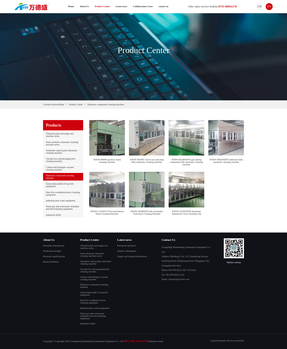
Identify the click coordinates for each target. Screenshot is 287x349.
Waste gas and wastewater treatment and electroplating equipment (62, 207)
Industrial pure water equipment (60, 200)
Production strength (52, 251)
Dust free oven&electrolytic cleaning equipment (63, 193)
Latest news (121, 6)
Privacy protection (235, 340)
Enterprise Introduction (53, 245)
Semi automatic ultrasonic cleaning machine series (62, 143)
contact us (163, 6)
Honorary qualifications (54, 256)
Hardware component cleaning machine (60, 176)
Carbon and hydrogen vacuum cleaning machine (60, 168)
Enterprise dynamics (126, 245)
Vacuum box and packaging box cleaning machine (60, 159)
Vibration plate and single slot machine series (60, 134)
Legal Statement (218, 340)
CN (259, 6)
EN (269, 6)
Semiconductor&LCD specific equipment (60, 185)
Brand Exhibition (51, 262)
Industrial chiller (53, 215)
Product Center (102, 6)
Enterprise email (155, 341)
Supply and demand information (132, 256)
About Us (84, 6)
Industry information (126, 251)
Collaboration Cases (143, 6)
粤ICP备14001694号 (136, 341)
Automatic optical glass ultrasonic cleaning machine (61, 151)
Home (71, 6)
